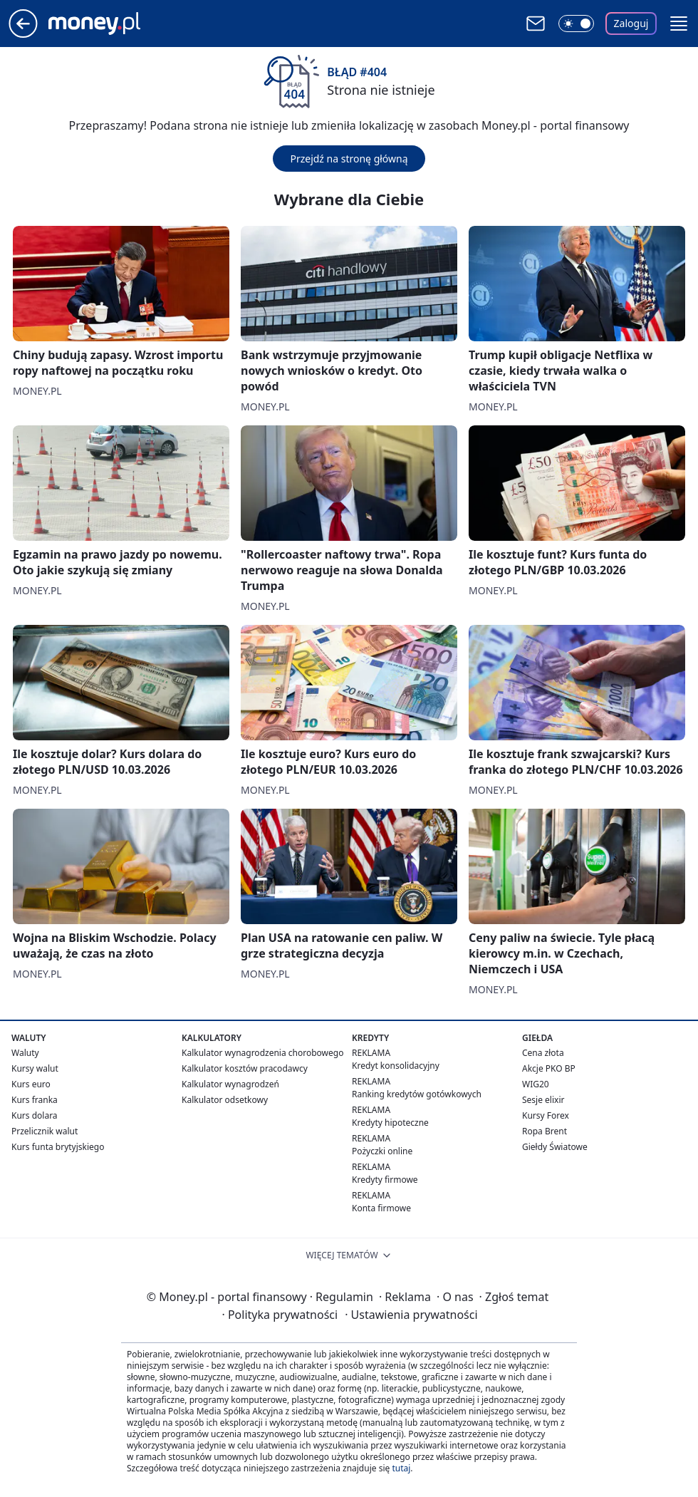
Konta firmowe (381, 1208)
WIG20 (535, 1084)
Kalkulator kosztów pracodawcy (245, 1068)
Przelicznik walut (44, 1131)
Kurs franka (34, 1100)
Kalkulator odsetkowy (225, 1100)
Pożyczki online (382, 1151)
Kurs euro (31, 1084)
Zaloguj (631, 23)
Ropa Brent (544, 1131)
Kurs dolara (34, 1115)
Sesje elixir (543, 1100)
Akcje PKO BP (548, 1068)
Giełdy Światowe (555, 1147)
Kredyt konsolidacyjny (395, 1066)
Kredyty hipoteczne (390, 1123)
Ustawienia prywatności (411, 1314)
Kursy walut (34, 1068)
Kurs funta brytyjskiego (57, 1147)
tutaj (401, 1468)
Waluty (25, 1053)
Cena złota (543, 1053)
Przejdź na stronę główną (348, 158)
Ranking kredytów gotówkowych (416, 1094)
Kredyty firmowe (385, 1180)
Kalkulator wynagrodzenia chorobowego (262, 1053)
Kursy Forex (545, 1115)
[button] (678, 23)
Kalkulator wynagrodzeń (230, 1084)
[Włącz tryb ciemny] (576, 23)
